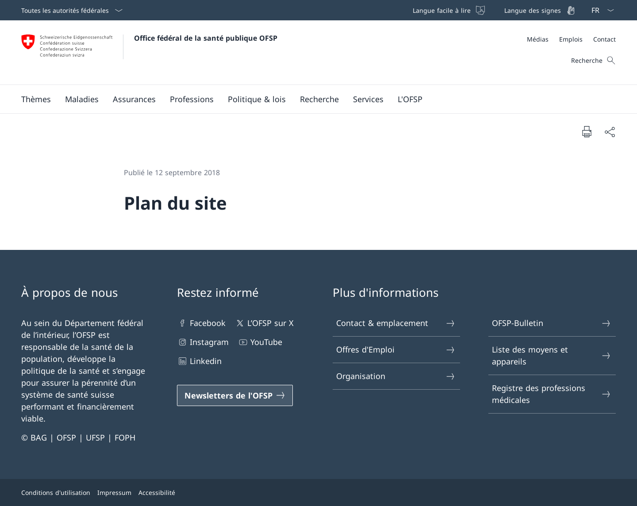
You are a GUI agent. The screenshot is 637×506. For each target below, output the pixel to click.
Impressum (114, 492)
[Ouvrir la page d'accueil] (149, 52)
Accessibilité (156, 492)
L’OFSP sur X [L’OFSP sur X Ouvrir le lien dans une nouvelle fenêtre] (264, 323)
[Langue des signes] (539, 10)
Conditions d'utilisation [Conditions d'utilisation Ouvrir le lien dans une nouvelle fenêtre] (55, 492)
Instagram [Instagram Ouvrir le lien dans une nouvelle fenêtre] (203, 342)
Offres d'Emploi (396, 349)
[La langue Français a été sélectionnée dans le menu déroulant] (600, 10)
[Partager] (609, 131)
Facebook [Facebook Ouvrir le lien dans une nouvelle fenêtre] (201, 323)
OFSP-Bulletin (551, 323)
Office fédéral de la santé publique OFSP (205, 38)
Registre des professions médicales (551, 394)
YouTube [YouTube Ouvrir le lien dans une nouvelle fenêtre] (260, 342)
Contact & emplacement (396, 323)
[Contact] (604, 39)
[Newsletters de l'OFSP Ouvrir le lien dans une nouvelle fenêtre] (235, 395)
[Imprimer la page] (586, 131)
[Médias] (538, 39)
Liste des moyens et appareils (551, 355)
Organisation (396, 376)
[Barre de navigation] (493, 10)
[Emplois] (571, 39)
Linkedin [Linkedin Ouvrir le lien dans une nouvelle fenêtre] (199, 361)
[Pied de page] (318, 492)
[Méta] (571, 39)
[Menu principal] (311, 99)
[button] (36, 99)
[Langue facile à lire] (448, 10)
